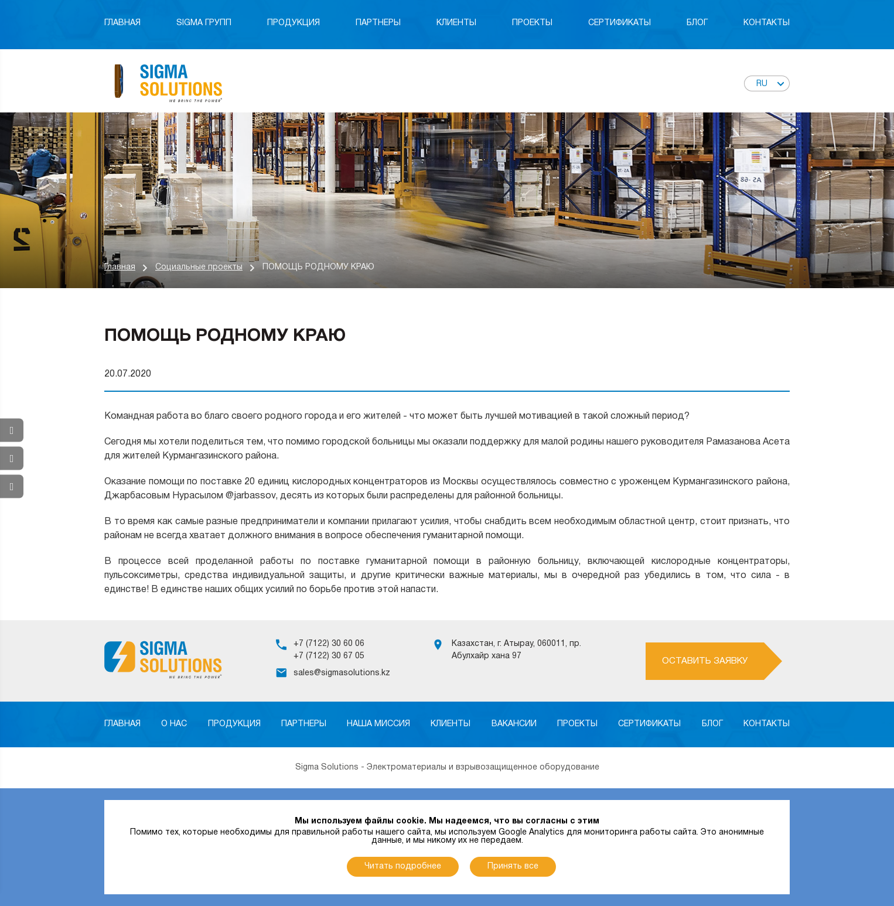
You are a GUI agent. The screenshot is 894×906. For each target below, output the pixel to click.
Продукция (293, 23)
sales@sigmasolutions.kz (342, 673)
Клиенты (456, 23)
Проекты (532, 23)
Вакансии (514, 724)
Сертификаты (619, 23)
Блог (697, 23)
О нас (174, 724)
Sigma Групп (203, 23)
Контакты (766, 23)
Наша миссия (378, 724)
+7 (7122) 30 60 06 (329, 644)
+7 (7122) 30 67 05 (329, 656)
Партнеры (378, 23)
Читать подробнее (402, 866)
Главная (122, 23)
